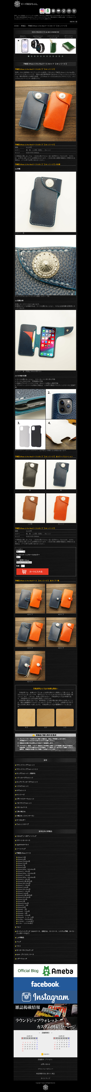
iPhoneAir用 (22, 859)
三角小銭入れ (21, 811)
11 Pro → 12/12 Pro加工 (25, 923)
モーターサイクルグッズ (24, 950)
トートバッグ (21, 849)
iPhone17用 (21, 865)
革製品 (23, 26)
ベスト (18, 946)
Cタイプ (30, 647)
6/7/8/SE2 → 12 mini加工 (26, 921)
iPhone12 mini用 (23, 893)
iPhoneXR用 (22, 907)
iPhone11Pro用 (22, 899)
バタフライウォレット (24, 803)
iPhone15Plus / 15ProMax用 (26, 873)
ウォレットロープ (22, 824)
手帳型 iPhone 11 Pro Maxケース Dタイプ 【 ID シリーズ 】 (48, 26)
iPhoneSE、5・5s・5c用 (25, 917)
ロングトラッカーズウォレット (27, 782)
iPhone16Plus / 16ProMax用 (26, 869)
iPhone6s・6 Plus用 (24, 915)
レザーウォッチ (21, 959)
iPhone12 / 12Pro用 (24, 891)
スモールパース (21, 807)
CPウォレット (21, 790)
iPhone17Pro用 (22, 863)
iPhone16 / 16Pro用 (24, 871)
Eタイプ (30, 680)
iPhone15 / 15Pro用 (24, 875)
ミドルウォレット (22, 786)
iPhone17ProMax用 (24, 861)
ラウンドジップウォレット (25, 765)
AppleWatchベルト (22, 844)
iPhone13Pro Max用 (24, 883)
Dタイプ (61, 647)
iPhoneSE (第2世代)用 (25, 895)
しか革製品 (20, 937)
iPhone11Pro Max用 (24, 897)
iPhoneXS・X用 (23, 905)
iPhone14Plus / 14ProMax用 (26, 877)
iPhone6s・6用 (22, 913)
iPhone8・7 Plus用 (24, 911)
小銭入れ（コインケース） (25, 816)
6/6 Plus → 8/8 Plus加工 (25, 919)
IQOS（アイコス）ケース (25, 954)
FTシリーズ (20, 794)
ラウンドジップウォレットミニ (27, 769)
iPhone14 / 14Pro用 (24, 879)
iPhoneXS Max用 (23, 903)
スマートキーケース (23, 840)
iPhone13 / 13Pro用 (24, 885)
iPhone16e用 (22, 867)
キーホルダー (21, 820)
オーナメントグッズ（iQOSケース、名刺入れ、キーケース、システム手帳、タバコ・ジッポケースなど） (45, 932)
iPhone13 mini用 (23, 887)
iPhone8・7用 (22, 909)
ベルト (18, 927)
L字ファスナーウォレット (25, 799)
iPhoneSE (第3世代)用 (25, 881)
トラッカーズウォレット (24, 778)
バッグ (18, 942)
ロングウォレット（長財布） (26, 773)
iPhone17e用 (22, 857)
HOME (16, 26)
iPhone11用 (21, 901)
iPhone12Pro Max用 (24, 889)
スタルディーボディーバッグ (26, 836)
